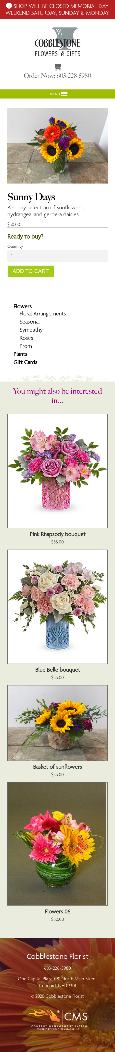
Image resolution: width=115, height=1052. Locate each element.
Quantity (15, 246)
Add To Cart (31, 271)
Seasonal (30, 321)
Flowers (22, 306)
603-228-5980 (57, 968)
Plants (20, 354)
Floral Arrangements (43, 313)
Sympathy (31, 329)
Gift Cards (25, 362)
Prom (26, 345)
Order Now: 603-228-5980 (57, 76)
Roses (26, 337)
